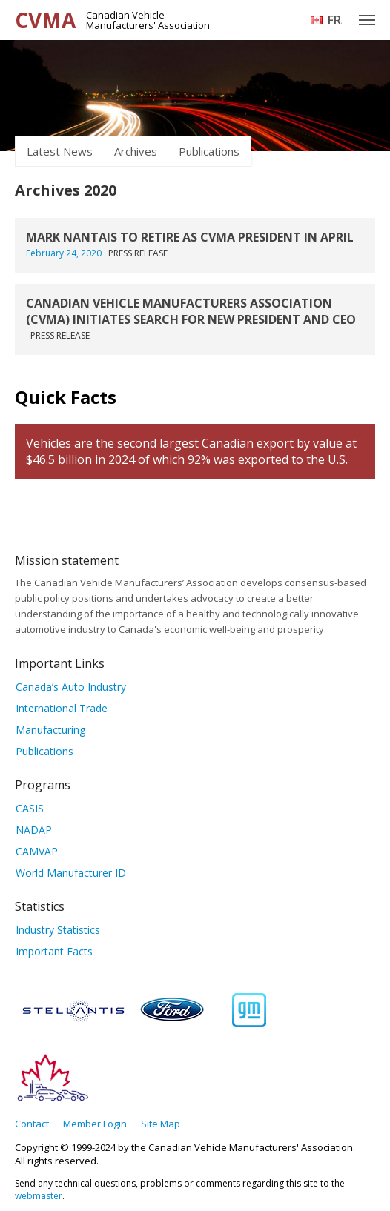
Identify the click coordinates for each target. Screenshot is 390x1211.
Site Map (160, 1123)
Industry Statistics (58, 930)
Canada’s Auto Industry (71, 687)
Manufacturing (50, 730)
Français (335, 20)
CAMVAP (37, 851)
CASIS (30, 808)
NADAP (34, 830)
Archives (135, 151)
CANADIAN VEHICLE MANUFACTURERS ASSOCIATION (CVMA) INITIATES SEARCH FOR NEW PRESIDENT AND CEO (191, 311)
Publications (209, 151)
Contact (32, 1123)
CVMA (45, 20)
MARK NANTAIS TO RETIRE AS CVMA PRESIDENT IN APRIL (190, 237)
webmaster (38, 1196)
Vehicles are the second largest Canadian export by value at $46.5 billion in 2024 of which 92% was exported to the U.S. (191, 451)
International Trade (62, 708)
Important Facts (54, 951)
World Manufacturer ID (71, 873)
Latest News (60, 151)
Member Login (95, 1123)
